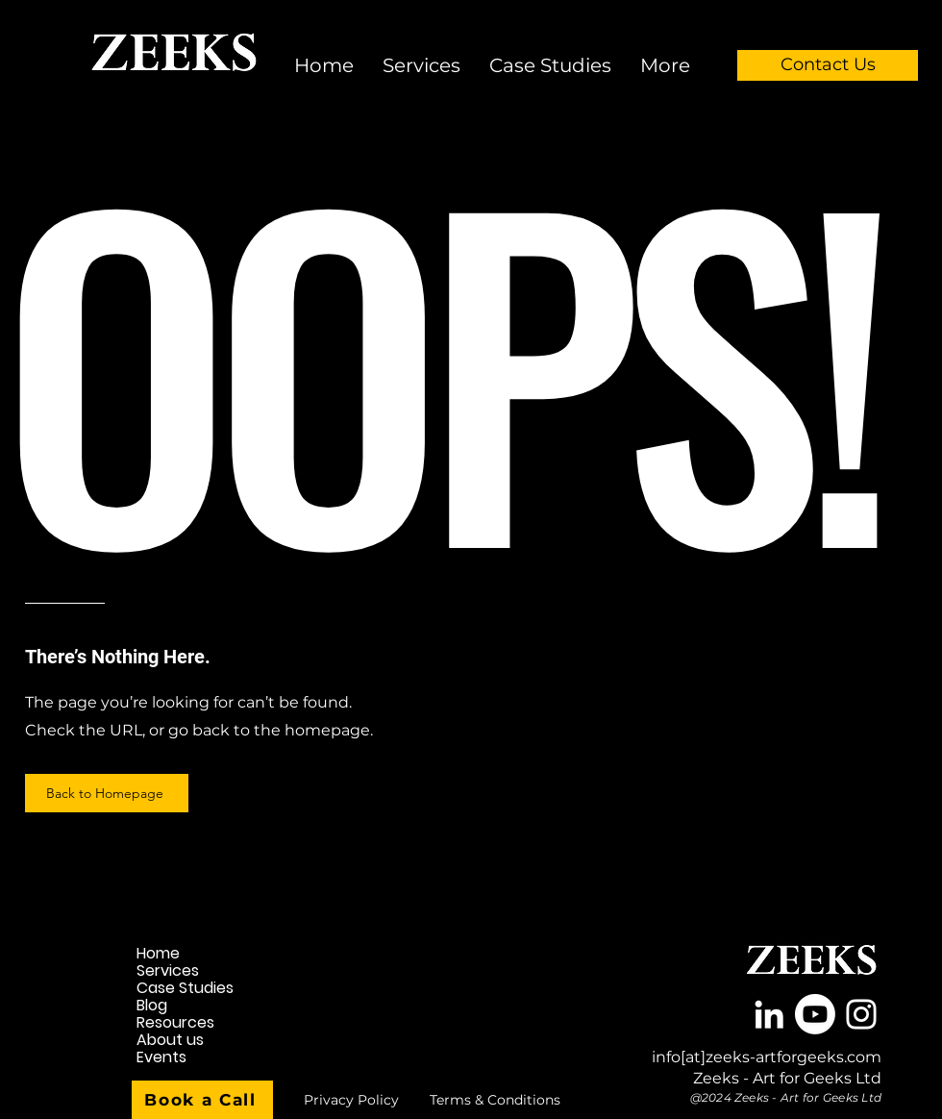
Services (167, 971)
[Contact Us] (827, 65)
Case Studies (185, 988)
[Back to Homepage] (106, 793)
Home (158, 953)
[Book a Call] (202, 1100)
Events (161, 1057)
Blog (151, 1005)
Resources (175, 1023)
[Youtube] (815, 1014)
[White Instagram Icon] (861, 1014)
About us (170, 1040)
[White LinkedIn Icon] (769, 1014)
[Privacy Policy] (351, 1100)
